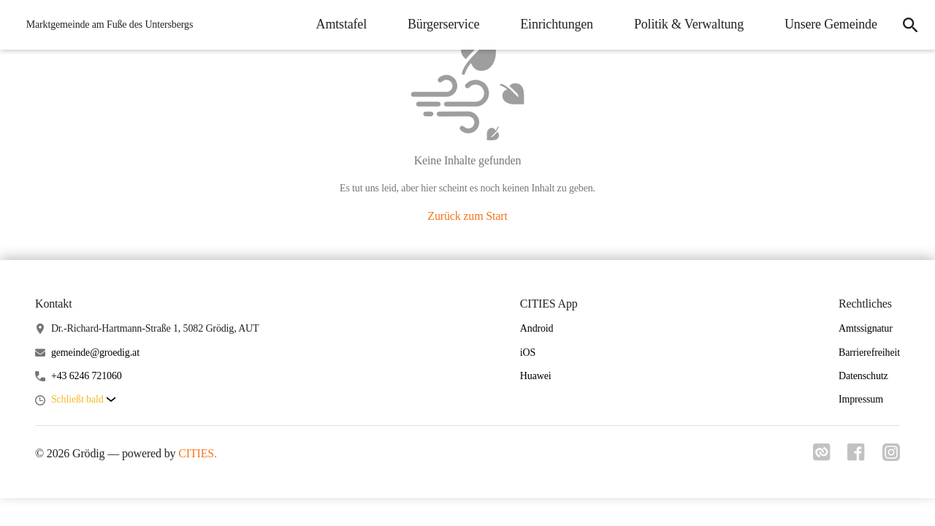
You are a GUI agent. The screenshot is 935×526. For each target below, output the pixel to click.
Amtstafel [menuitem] (341, 24)
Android (537, 328)
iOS (527, 352)
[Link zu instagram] (891, 456)
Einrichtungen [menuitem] (556, 24)
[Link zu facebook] (856, 456)
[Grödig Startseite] (106, 25)
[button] (83, 400)
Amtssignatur (866, 328)
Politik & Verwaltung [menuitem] (688, 24)
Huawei (536, 375)
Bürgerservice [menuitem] (442, 24)
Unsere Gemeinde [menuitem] (830, 24)
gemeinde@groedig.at (95, 352)
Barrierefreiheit (869, 352)
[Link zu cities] (821, 456)
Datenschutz (863, 375)
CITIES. (197, 453)
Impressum (861, 399)
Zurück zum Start (467, 216)
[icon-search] (910, 25)
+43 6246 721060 (86, 375)
